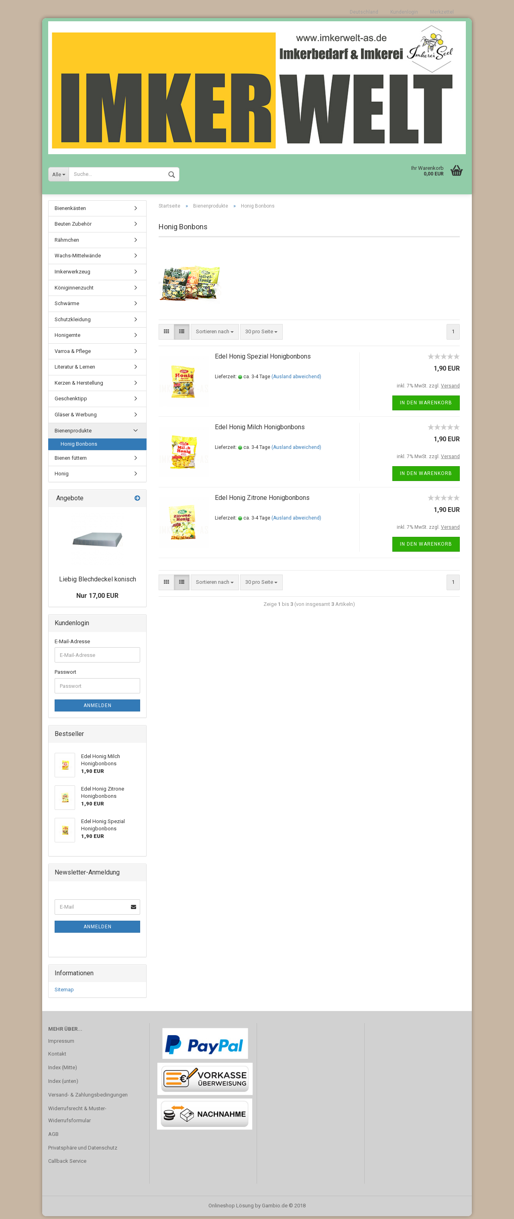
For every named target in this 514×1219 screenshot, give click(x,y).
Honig (62, 476)
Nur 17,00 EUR (97, 598)
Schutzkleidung (73, 322)
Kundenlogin (404, 12)
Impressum (61, 1044)
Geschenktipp (71, 401)
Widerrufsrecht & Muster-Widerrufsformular (77, 1117)
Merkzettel (442, 12)
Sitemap (64, 992)
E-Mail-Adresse (72, 644)
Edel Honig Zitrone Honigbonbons (262, 500)
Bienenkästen (70, 211)
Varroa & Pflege (73, 354)
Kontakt (57, 1057)
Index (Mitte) (62, 1070)
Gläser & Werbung (76, 417)
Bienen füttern (71, 461)
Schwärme (67, 306)
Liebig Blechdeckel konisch (97, 582)
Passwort (65, 675)
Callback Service (67, 1164)
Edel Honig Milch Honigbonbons (260, 430)
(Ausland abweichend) (296, 379)
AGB (53, 1137)
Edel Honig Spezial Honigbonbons (263, 359)
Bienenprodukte (73, 433)
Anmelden (98, 708)
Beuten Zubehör (73, 227)
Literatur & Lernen (75, 370)
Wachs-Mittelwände (78, 258)
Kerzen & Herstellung (79, 386)
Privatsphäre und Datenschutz (82, 1151)
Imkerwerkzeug (72, 274)
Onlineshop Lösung (231, 1208)
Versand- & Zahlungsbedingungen (88, 1098)
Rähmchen (67, 243)
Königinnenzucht (74, 290)
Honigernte (67, 338)
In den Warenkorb (426, 405)
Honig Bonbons (79, 447)
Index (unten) (63, 1084)
